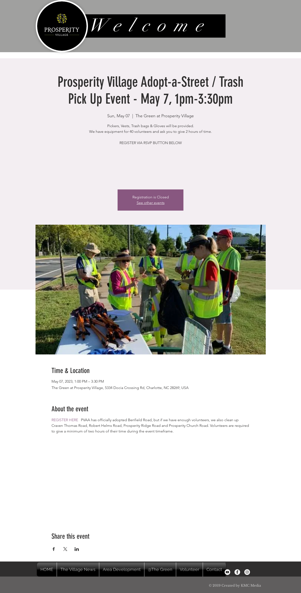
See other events (151, 202)
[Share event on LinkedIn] (77, 549)
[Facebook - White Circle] (237, 572)
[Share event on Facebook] (53, 549)
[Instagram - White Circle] (247, 572)
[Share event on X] (65, 549)
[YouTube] (227, 572)
